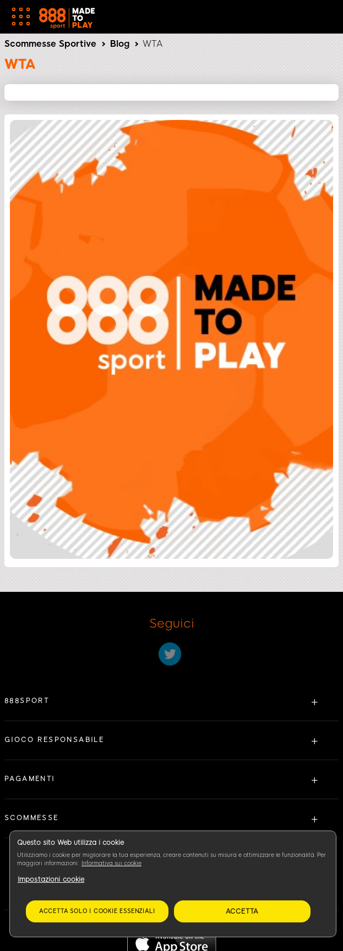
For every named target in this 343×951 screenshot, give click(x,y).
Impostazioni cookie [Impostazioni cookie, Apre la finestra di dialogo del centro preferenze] (51, 879)
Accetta (242, 911)
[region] (172, 884)
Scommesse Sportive (50, 44)
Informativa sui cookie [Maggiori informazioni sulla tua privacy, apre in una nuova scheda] (111, 863)
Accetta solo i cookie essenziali (97, 911)
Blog (119, 44)
